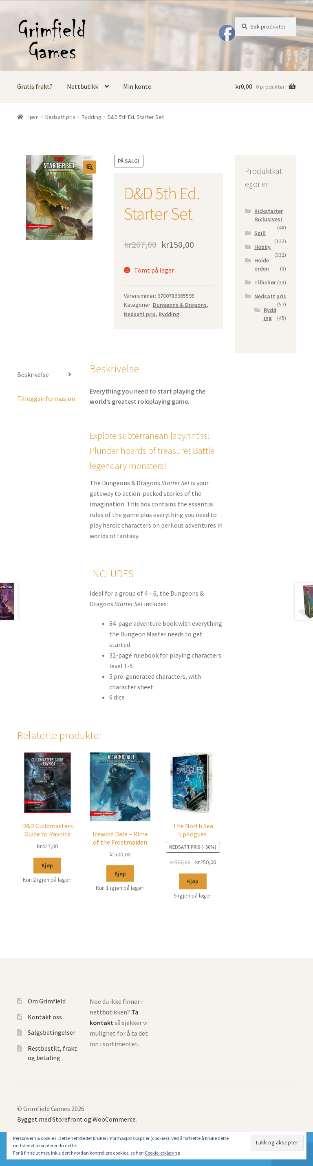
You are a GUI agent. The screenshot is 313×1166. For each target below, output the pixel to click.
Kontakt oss (45, 1017)
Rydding (91, 117)
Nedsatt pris (60, 117)
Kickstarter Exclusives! (268, 215)
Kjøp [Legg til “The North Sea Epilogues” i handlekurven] (192, 881)
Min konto (137, 86)
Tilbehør (265, 282)
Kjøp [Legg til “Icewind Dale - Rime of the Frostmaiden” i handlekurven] (120, 873)
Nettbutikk (82, 86)
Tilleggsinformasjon (46, 398)
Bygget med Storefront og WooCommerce (76, 1119)
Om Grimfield (47, 1001)
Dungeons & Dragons (180, 304)
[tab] (47, 375)
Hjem (32, 117)
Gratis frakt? (35, 86)
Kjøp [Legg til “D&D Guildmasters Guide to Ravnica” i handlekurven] (47, 865)
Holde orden (261, 264)
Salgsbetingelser (51, 1032)
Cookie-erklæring (162, 1153)
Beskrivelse (33, 374)
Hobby (262, 247)
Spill (260, 233)
